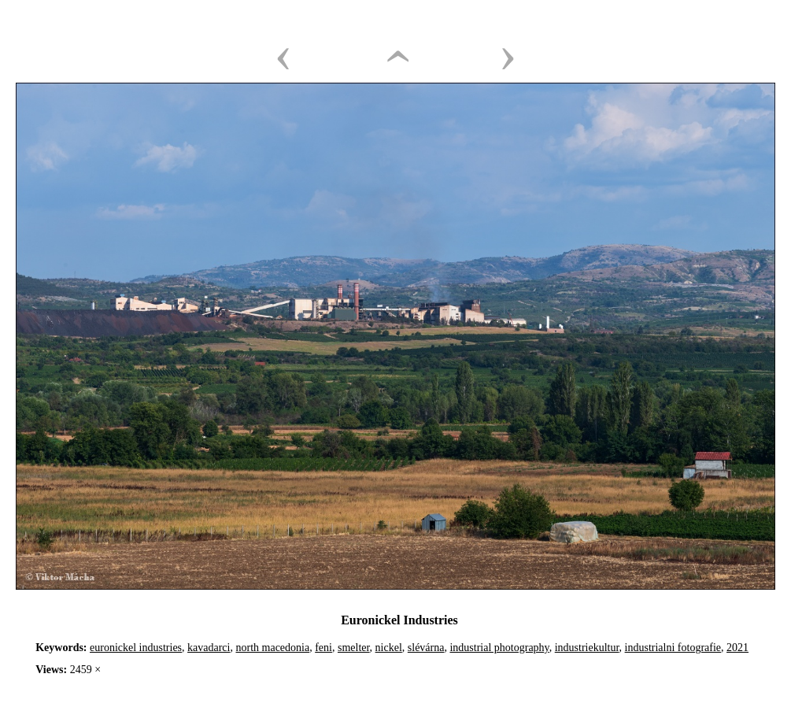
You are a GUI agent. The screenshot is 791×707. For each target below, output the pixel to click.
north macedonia (272, 647)
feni (323, 647)
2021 (737, 647)
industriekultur (587, 647)
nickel (388, 647)
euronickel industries (136, 647)
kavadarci (208, 647)
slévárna (426, 647)
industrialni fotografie (673, 647)
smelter (354, 647)
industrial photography (499, 647)
